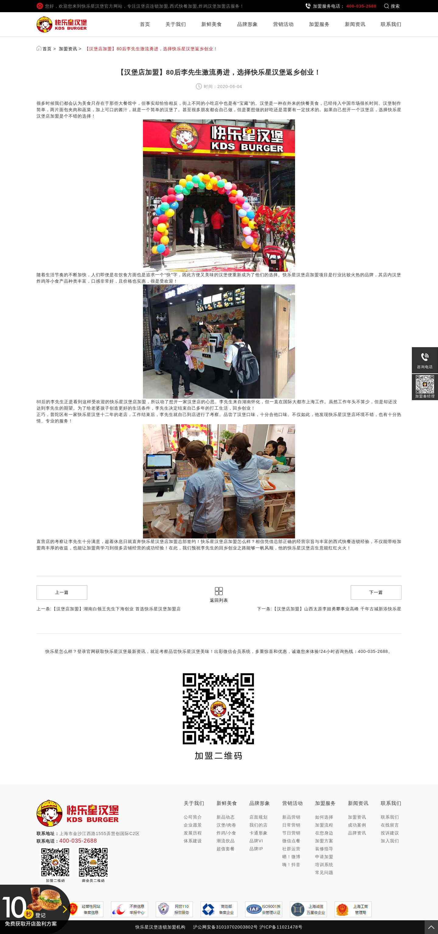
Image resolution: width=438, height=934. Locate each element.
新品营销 (291, 817)
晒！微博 (291, 856)
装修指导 (324, 848)
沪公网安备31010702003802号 (225, 927)
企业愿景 (193, 825)
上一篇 (62, 592)
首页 (145, 24)
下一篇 (376, 592)
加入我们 (390, 840)
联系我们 (391, 24)
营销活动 (283, 24)
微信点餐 (291, 840)
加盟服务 (319, 24)
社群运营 (291, 848)
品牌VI (256, 840)
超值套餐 (226, 848)
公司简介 (193, 817)
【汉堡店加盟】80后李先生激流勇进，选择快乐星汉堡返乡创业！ (151, 48)
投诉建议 (390, 832)
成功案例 (357, 825)
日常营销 (291, 825)
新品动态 (226, 817)
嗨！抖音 (291, 864)
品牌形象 (247, 24)
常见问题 (324, 872)
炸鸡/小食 (226, 832)
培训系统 (324, 864)
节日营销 (291, 832)
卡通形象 (258, 832)
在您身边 (324, 832)
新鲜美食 (211, 24)
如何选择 (324, 817)
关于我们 (175, 24)
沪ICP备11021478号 (281, 927)
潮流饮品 (226, 840)
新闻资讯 (355, 24)
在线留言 (390, 825)
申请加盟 (324, 856)
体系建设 (193, 840)
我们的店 (258, 825)
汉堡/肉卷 (226, 825)
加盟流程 (324, 825)
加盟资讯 (68, 48)
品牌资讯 (357, 832)
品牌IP (256, 848)
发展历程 (193, 832)
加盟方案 (324, 840)
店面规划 (258, 817)
